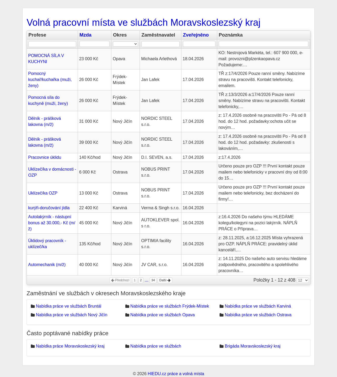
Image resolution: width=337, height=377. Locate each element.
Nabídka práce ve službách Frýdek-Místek (169, 306)
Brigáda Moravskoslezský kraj (253, 346)
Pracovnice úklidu (44, 157)
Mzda (86, 35)
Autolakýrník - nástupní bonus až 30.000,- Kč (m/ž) (51, 223)
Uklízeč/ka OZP (42, 193)
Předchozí (120, 280)
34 (153, 280)
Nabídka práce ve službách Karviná (258, 306)
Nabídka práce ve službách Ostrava (258, 315)
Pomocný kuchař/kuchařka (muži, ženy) (50, 79)
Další (165, 280)
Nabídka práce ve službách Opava (162, 315)
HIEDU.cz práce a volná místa (176, 373)
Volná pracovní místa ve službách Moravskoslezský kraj (143, 22)
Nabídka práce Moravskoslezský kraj (70, 346)
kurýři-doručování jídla (49, 208)
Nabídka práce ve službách (155, 346)
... (146, 280)
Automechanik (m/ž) (47, 264)
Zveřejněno (196, 35)
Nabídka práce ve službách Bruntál (68, 306)
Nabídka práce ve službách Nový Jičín (71, 315)
